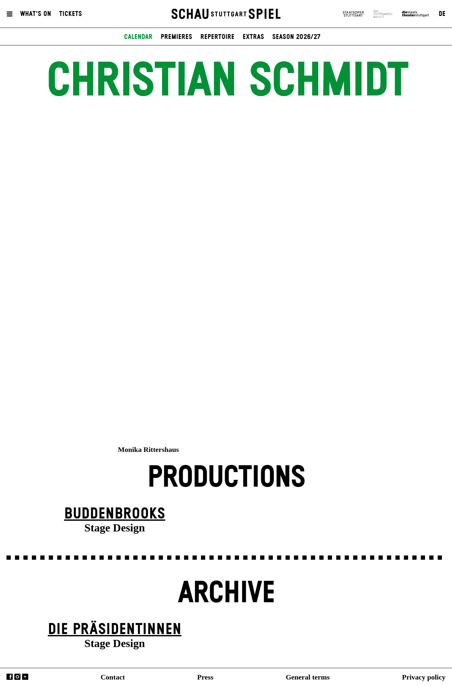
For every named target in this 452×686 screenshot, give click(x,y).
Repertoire (217, 37)
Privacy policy (423, 677)
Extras (253, 37)
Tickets (70, 14)
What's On (35, 14)
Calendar (138, 37)
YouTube (25, 677)
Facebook (10, 677)
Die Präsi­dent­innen (114, 630)
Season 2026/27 (296, 37)
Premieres (176, 37)
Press (205, 677)
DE (442, 14)
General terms (308, 677)
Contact (112, 677)
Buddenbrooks (114, 514)
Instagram (17, 677)
